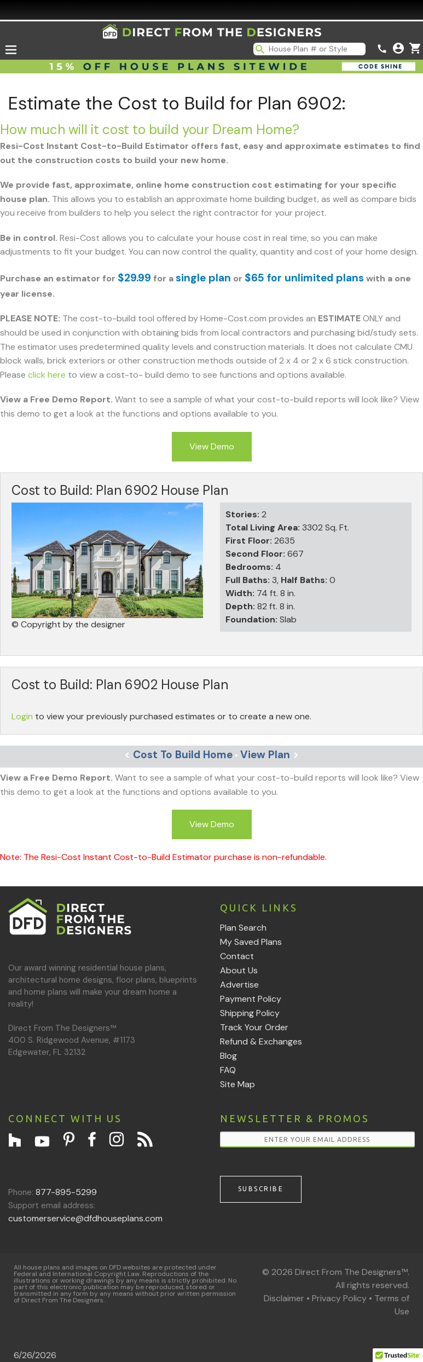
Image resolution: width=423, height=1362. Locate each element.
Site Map (237, 1084)
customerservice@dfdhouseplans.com (85, 1218)
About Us (239, 970)
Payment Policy (250, 999)
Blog (228, 1055)
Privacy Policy (339, 1298)
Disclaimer (284, 1298)
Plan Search (243, 927)
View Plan (269, 754)
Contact (237, 956)
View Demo (211, 446)
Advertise (239, 984)
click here (47, 374)
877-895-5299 (66, 1192)
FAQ (228, 1070)
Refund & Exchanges (261, 1041)
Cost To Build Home (178, 754)
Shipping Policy (250, 1013)
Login (22, 716)
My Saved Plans (251, 942)
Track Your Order (254, 1027)
